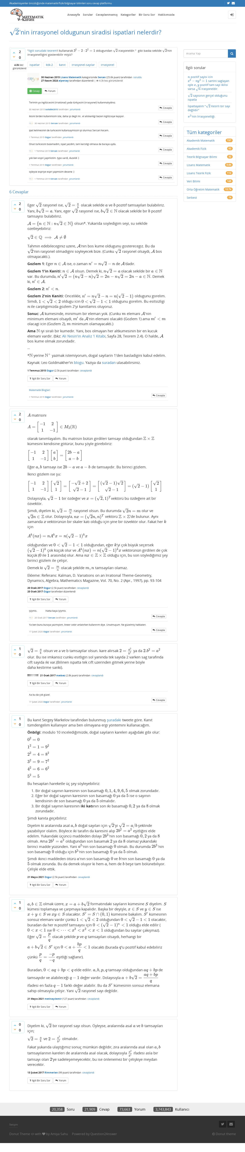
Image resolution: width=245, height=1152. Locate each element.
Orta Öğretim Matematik (203, 194)
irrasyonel (107, 68)
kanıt (62, 68)
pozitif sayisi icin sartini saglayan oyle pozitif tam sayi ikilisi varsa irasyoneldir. (208, 85)
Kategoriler (128, 15)
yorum (51, 94)
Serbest (192, 202)
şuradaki (114, 725)
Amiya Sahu (59, 1142)
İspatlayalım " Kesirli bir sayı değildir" (208, 112)
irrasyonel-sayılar (83, 68)
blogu (78, 368)
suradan (109, 368)
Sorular (88, 15)
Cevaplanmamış (107, 15)
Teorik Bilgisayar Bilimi (202, 161)
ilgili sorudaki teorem (43, 52)
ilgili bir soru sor (41, 384)
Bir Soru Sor (147, 15)
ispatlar (35, 68)
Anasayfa (73, 15)
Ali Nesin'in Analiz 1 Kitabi (84, 341)
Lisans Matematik (70, 80)
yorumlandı (75, 112)
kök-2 (49, 68)
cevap (36, 94)
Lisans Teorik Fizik (199, 178)
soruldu (137, 80)
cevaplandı (86, 376)
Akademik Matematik (201, 145)
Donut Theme (19, 1142)
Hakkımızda (166, 15)
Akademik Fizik (196, 153)
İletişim (13, 1133)
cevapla (167, 111)
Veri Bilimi (193, 186)
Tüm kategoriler (204, 137)
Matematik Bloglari (39, 396)
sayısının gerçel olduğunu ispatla (207, 100)
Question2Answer (103, 1142)
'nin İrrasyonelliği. (201, 121)
